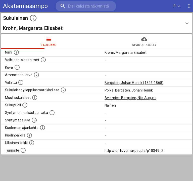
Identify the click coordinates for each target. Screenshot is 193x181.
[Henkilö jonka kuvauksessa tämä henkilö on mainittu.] (21, 82)
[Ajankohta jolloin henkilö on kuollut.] (42, 128)
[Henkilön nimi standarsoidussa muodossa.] (16, 52)
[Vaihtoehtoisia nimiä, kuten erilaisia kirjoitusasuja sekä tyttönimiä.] (43, 60)
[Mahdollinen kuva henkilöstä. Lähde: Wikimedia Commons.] (17, 67)
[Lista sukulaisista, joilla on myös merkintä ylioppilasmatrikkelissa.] (63, 90)
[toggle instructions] (33, 18)
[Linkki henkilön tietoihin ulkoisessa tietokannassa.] (32, 143)
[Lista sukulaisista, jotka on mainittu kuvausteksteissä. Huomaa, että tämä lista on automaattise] (35, 98)
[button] (96, 23)
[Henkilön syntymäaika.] (52, 113)
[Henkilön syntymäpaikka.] (34, 120)
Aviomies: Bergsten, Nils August (130, 98)
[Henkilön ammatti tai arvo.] (36, 75)
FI (177, 6)
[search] (86, 6)
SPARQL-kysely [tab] (144, 41)
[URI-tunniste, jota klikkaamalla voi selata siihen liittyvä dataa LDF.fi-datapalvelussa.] (23, 150)
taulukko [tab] (48, 41)
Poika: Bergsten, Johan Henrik (129, 90)
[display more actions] (189, 6)
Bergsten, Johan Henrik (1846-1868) (134, 83)
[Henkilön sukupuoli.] (25, 105)
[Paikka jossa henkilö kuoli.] (29, 135)
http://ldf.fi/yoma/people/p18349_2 (134, 151)
